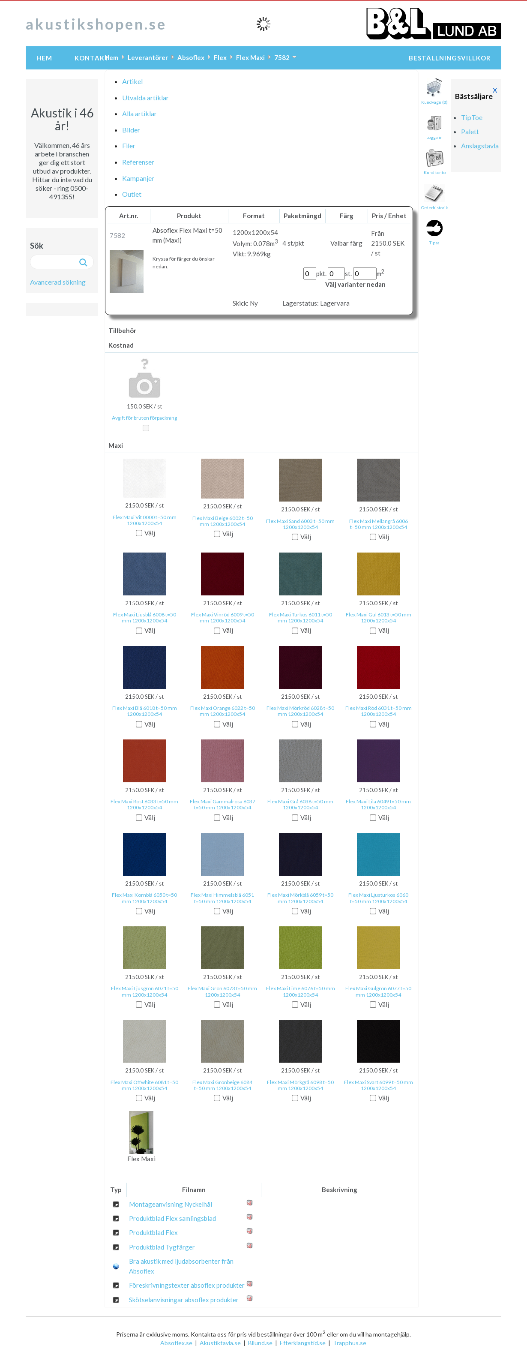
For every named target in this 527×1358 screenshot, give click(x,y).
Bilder (131, 130)
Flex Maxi (250, 57)
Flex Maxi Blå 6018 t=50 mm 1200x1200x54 (144, 711)
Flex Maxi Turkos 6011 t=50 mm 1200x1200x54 (300, 618)
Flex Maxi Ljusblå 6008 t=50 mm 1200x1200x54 (144, 618)
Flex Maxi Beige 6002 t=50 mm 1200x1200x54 (222, 521)
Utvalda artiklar (145, 97)
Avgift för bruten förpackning (144, 418)
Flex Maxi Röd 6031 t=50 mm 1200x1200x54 (378, 711)
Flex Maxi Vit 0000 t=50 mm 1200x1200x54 (145, 520)
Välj (149, 533)
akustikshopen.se (96, 24)
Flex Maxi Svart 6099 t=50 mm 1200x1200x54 (378, 1085)
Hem (44, 58)
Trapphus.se (349, 1342)
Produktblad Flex (153, 1232)
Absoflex (190, 57)
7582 (282, 57)
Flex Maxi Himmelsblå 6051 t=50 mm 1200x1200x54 (222, 898)
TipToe (471, 117)
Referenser (138, 162)
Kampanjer (138, 178)
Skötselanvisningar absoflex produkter (184, 1300)
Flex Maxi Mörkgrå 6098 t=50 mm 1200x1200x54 (300, 1085)
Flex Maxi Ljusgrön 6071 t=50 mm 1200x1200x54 (144, 991)
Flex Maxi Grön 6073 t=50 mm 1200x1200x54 (222, 991)
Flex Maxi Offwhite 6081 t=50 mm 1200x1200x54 (144, 1085)
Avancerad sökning (58, 282)
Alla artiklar (139, 113)
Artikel (132, 81)
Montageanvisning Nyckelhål (170, 1204)
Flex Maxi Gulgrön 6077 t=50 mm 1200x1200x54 (378, 991)
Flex (220, 57)
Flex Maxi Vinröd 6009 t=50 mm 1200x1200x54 (222, 618)
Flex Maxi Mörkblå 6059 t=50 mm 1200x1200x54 (300, 898)
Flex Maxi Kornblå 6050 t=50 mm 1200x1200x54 (144, 898)
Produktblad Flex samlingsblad (172, 1218)
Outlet (131, 194)
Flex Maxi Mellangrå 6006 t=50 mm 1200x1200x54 (378, 524)
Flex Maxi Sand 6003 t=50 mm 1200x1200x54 (300, 524)
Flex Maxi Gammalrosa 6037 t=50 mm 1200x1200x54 (222, 805)
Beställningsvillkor (450, 58)
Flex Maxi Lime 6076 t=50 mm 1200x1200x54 (300, 991)
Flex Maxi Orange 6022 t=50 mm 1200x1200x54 (222, 711)
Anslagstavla (480, 145)
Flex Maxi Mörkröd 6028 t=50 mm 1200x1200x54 (300, 711)
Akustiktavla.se (220, 1342)
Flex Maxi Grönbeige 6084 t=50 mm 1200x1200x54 (222, 1085)
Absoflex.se (176, 1342)
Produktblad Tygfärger (162, 1247)
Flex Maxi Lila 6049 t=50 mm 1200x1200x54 (378, 805)
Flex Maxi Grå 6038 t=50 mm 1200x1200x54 (300, 805)
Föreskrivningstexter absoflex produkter (187, 1285)
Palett (470, 131)
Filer (128, 145)
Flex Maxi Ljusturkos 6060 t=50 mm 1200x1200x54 (378, 898)
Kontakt (92, 58)
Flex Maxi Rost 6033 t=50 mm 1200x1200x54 (144, 805)
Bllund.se (260, 1342)
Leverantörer (148, 57)
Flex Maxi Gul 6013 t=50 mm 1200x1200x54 (378, 618)
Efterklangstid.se (303, 1342)
